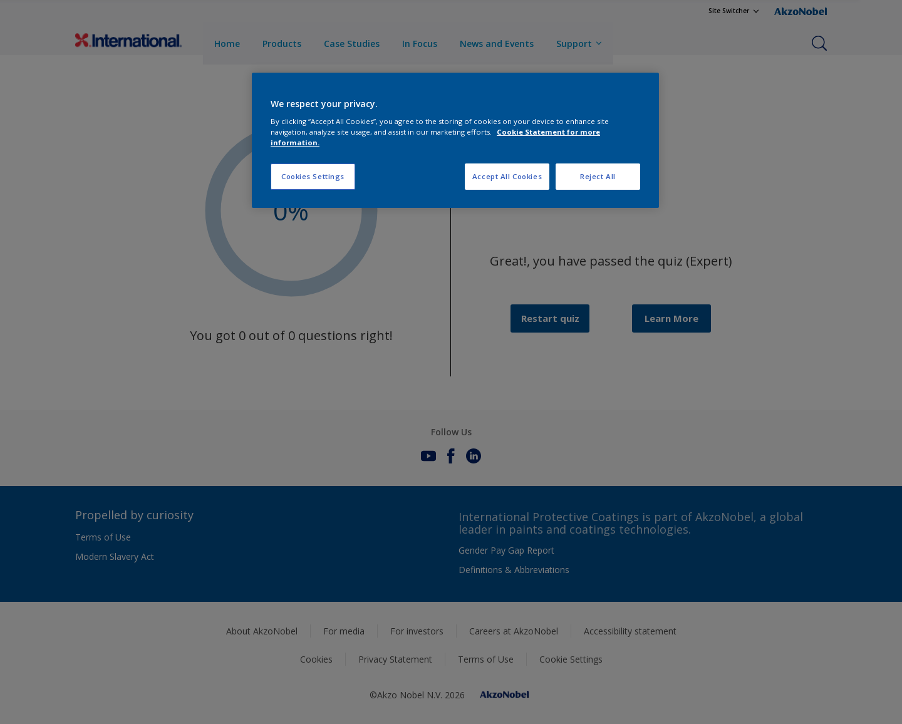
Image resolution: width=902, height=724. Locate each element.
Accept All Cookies (507, 176)
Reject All (598, 176)
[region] (455, 141)
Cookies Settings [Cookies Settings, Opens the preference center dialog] (313, 176)
